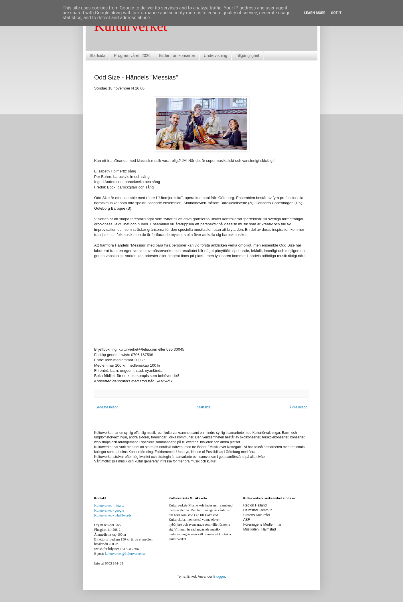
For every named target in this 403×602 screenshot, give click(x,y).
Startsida (97, 55)
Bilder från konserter (177, 55)
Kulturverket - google (109, 510)
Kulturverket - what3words (112, 515)
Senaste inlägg (107, 407)
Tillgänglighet (247, 55)
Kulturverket (130, 26)
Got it (336, 13)
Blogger (219, 577)
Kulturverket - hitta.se (109, 506)
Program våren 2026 (132, 55)
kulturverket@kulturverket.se (125, 554)
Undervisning (215, 55)
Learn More (314, 13)
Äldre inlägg (298, 407)
